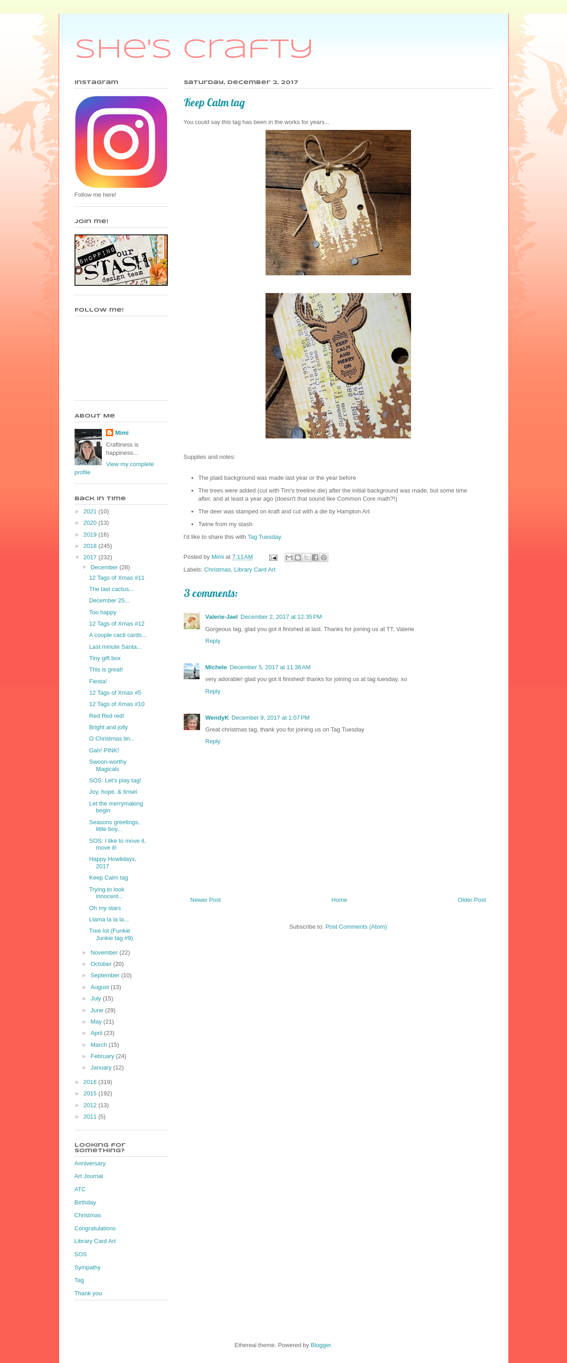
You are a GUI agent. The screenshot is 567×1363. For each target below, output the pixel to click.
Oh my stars (105, 908)
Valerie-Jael (222, 616)
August (100, 987)
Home (339, 899)
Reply (213, 640)
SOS (81, 1254)
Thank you (88, 1293)
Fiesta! (98, 681)
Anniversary (90, 1163)
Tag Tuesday (264, 536)
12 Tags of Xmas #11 (117, 577)
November (105, 952)
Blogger (321, 1345)
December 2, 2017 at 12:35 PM (281, 616)
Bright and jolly (108, 727)
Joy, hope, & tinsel (113, 791)
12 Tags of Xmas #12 (117, 623)
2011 (91, 1116)
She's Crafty (194, 50)
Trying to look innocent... (107, 893)
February (103, 1056)
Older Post (472, 899)
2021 (91, 511)
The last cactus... (111, 589)
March (99, 1044)
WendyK (217, 717)
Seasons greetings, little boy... (114, 826)
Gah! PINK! (104, 750)
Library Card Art (255, 569)
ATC (80, 1189)
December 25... (109, 600)
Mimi (122, 432)
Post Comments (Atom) (356, 926)
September (105, 975)
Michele (216, 667)
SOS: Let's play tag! (115, 780)
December (105, 567)
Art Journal (89, 1176)
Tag (79, 1280)
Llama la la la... (109, 919)
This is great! (106, 669)
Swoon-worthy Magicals (107, 765)
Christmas (217, 569)
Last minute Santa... (115, 646)
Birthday (85, 1202)
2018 (91, 545)
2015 (91, 1093)
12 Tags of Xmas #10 (117, 704)
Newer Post (206, 899)
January (101, 1067)
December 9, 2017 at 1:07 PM (270, 717)
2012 (91, 1105)
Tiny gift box (105, 658)
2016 (91, 1082)
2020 (91, 522)
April (97, 1033)
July (96, 998)
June (97, 1010)
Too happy (102, 612)
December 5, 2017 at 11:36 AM (270, 667)
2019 (91, 534)
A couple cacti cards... (117, 635)
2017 (91, 557)
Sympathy (88, 1267)
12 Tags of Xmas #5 (115, 692)
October (101, 963)
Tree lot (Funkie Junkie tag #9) (111, 934)
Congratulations (95, 1228)
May (96, 1021)
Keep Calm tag (108, 877)
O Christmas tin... (112, 738)
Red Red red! (106, 715)
